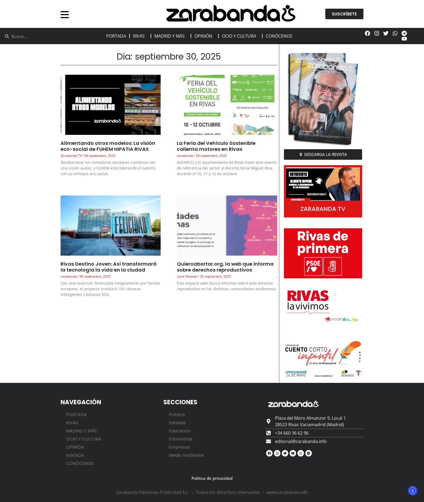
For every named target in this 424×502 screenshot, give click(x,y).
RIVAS (140, 36)
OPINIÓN (204, 36)
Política (177, 415)
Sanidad (177, 423)
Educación (180, 431)
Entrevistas (181, 439)
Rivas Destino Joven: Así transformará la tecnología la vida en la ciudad (109, 266)
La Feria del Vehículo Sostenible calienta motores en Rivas (216, 146)
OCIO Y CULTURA (240, 36)
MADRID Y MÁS (170, 36)
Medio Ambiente (186, 455)
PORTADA (116, 36)
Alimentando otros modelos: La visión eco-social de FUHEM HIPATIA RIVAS (108, 146)
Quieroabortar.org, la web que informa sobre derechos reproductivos (225, 266)
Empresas (179, 447)
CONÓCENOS (280, 36)
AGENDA (75, 455)
